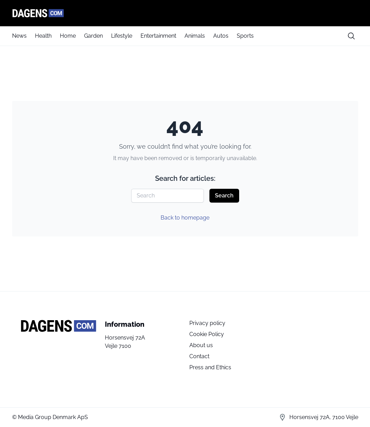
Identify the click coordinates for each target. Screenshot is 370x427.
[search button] (351, 36)
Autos (220, 36)
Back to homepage (185, 217)
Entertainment (158, 36)
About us (201, 345)
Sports (245, 36)
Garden (93, 36)
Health (43, 36)
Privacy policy (207, 323)
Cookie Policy (206, 334)
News (19, 36)
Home (68, 36)
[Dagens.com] (185, 13)
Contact (199, 356)
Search (224, 195)
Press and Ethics (210, 367)
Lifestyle (121, 36)
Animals (194, 36)
